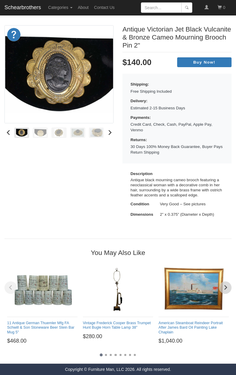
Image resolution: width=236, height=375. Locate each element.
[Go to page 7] (130, 355)
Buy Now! (204, 62)
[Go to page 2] (106, 355)
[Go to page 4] (115, 355)
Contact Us (104, 7)
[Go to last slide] (8, 132)
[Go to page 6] (125, 355)
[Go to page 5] (120, 355)
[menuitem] (22, 132)
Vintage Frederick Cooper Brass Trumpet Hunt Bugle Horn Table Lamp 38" (117, 325)
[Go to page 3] (111, 355)
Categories (60, 7)
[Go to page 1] (101, 355)
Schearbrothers (22, 7)
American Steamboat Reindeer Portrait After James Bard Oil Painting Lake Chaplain (190, 327)
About (83, 7)
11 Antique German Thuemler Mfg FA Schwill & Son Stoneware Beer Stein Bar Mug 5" (40, 327)
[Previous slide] (10, 287)
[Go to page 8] (135, 355)
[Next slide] (110, 132)
